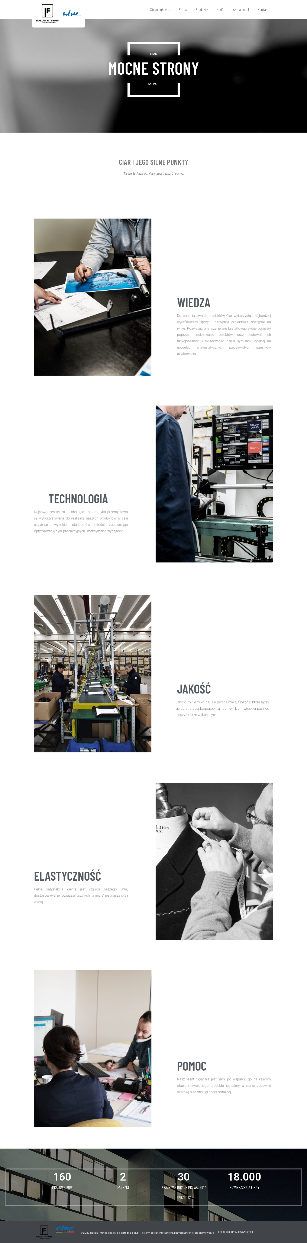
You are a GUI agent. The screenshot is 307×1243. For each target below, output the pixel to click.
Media (220, 9)
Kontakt (263, 9)
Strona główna (160, 9)
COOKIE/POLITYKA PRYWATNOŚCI (235, 1232)
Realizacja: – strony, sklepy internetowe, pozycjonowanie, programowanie (161, 1232)
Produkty (201, 9)
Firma (183, 9)
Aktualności (241, 9)
